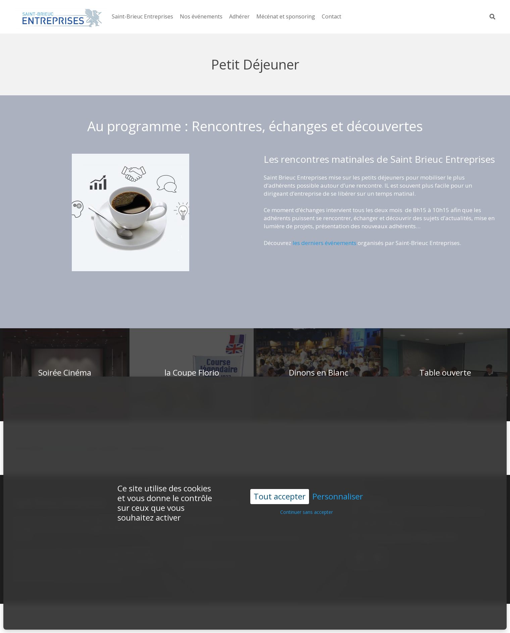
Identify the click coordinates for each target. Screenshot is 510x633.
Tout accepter (280, 476)
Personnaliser (337, 477)
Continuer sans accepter (306, 492)
